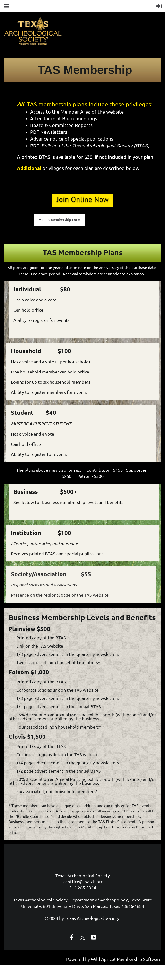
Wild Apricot (103, 959)
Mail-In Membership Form (59, 219)
